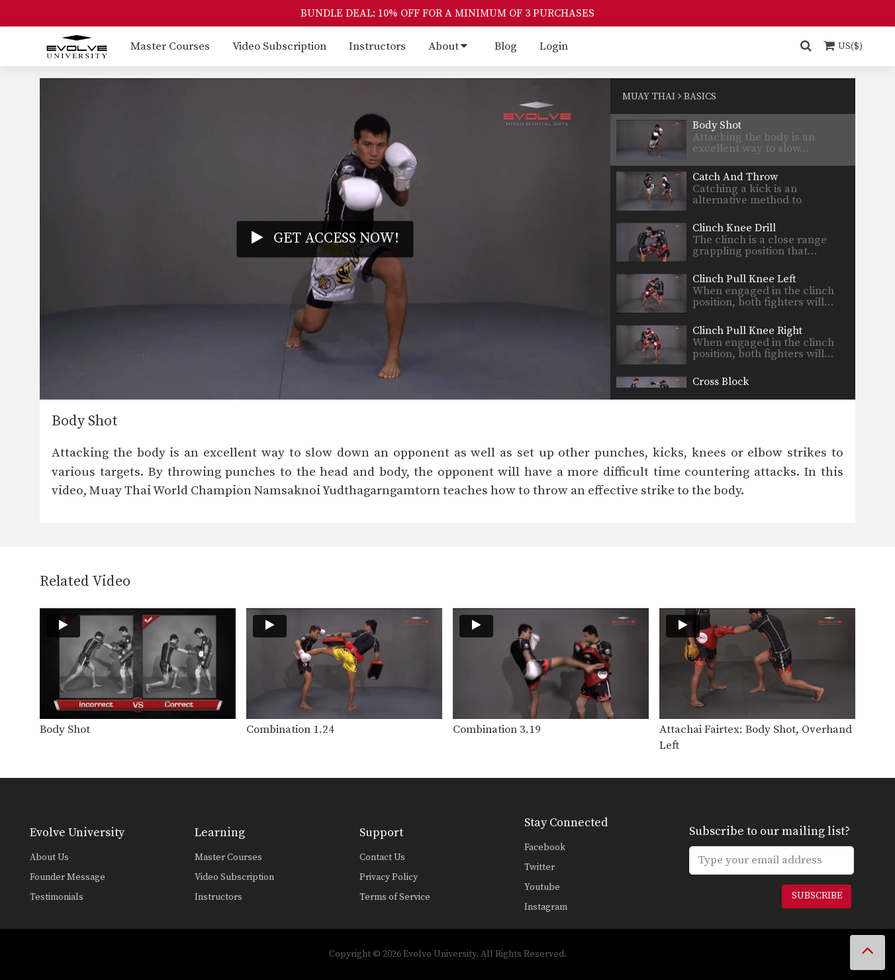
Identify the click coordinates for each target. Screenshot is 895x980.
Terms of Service (394, 897)
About (443, 46)
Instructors (377, 46)
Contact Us (382, 857)
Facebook (544, 847)
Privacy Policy (388, 877)
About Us (49, 857)
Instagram (545, 907)
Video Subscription (279, 46)
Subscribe (817, 896)
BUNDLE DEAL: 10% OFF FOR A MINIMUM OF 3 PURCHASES (447, 13)
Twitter (539, 867)
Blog (506, 46)
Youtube (542, 887)
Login (554, 46)
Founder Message (67, 877)
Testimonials (56, 897)
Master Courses (170, 46)
